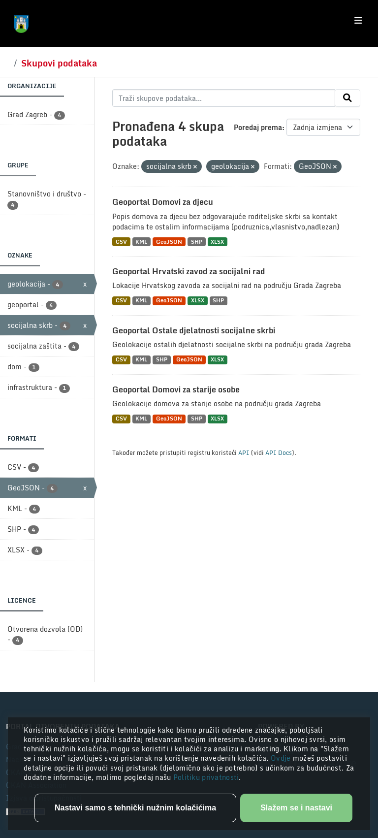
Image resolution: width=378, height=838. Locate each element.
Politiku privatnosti (206, 777)
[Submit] (347, 98)
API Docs (278, 452)
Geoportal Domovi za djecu (162, 201)
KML (141, 241)
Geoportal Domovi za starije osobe (176, 389)
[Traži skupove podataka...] (223, 98)
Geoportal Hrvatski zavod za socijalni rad (188, 271)
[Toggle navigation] (358, 20)
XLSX (217, 241)
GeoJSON (169, 241)
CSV (121, 241)
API (244, 452)
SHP (196, 241)
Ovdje (282, 758)
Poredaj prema (258, 127)
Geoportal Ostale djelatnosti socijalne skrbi (193, 330)
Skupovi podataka (59, 63)
